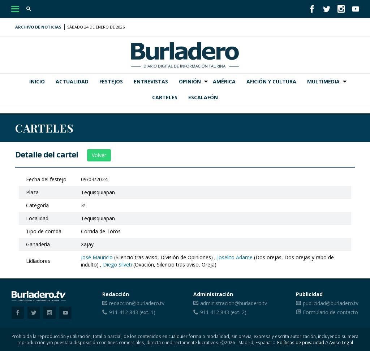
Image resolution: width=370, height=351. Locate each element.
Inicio (37, 81)
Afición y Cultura (271, 81)
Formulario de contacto (330, 312)
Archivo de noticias (38, 27)
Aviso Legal (341, 342)
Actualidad (72, 81)
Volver (99, 155)
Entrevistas (151, 81)
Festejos (111, 81)
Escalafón (203, 97)
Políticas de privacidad (300, 342)
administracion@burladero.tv (233, 303)
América (224, 81)
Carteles (164, 97)
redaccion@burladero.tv (136, 303)
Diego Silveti (117, 264)
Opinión (190, 81)
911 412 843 (123, 312)
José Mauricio (97, 257)
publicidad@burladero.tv (330, 303)
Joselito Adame (235, 257)
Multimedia (323, 81)
